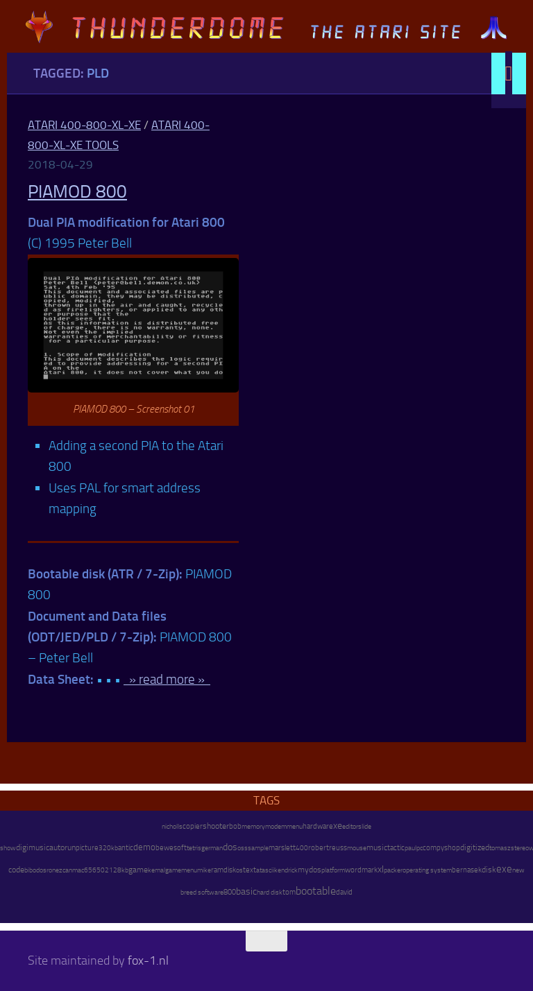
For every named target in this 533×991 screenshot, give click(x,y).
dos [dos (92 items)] (230, 846)
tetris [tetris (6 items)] (194, 848)
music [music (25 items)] (376, 847)
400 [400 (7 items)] (302, 848)
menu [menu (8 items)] (295, 826)
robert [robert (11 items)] (318, 847)
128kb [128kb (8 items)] (118, 869)
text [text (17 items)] (249, 869)
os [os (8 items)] (239, 869)
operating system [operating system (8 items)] (427, 869)
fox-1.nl (148, 960)
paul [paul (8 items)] (410, 847)
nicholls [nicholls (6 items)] (172, 826)
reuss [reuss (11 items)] (338, 847)
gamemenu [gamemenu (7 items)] (181, 870)
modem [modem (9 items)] (276, 826)
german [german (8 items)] (212, 847)
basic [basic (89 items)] (246, 891)
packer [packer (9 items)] (393, 869)
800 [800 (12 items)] (229, 892)
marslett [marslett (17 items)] (282, 847)
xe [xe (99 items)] (337, 825)
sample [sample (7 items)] (258, 848)
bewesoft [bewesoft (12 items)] (171, 847)
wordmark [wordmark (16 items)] (361, 869)
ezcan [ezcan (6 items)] (64, 870)
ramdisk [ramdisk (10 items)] (223, 869)
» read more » (167, 679)
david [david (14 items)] (344, 892)
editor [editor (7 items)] (350, 826)
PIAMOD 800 (77, 191)
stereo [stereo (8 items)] (520, 847)
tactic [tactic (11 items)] (396, 847)
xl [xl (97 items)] (381, 869)
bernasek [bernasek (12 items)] (467, 869)
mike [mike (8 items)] (204, 869)
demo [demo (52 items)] (144, 847)
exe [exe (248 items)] (504, 869)
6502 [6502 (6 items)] (100, 870)
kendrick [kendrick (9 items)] (286, 869)
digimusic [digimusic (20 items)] (32, 847)
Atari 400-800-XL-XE (84, 125)
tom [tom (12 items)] (289, 892)
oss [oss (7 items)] (242, 848)
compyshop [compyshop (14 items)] (441, 847)
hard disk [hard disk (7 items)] (269, 892)
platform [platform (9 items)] (333, 869)
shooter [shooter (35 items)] (216, 826)
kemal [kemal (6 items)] (156, 870)
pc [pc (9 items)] (419, 847)
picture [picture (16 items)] (87, 847)
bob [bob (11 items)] (235, 826)
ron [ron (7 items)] (51, 870)
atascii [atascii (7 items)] (265, 870)
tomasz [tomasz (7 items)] (500, 848)
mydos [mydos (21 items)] (309, 869)
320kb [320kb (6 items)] (108, 848)
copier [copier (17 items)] (193, 826)
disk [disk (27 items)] (489, 869)
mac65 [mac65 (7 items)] (82, 870)
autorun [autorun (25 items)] (62, 847)
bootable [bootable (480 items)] (316, 890)
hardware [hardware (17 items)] (318, 826)
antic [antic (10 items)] (125, 847)
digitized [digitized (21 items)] (474, 847)
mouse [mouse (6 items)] (356, 848)
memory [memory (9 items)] (253, 826)
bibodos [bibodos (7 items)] (35, 870)
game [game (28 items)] (138, 869)
